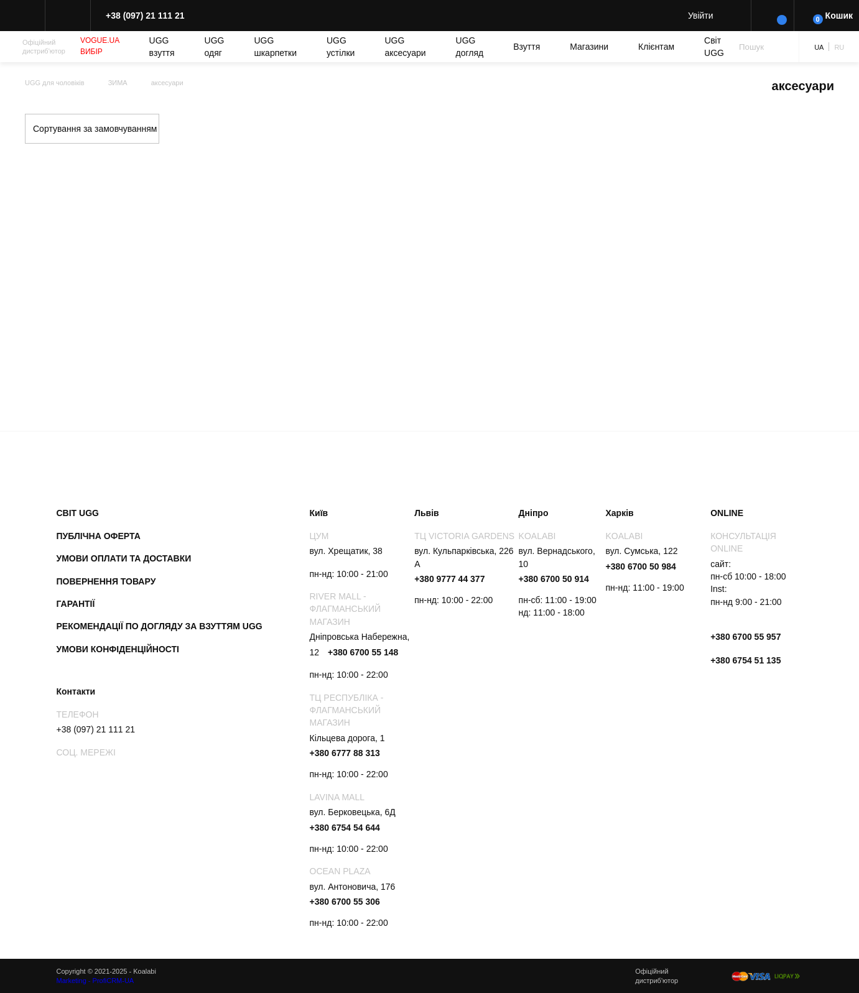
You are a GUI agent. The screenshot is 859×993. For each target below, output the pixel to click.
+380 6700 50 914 (554, 579)
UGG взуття (162, 46)
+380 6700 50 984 (641, 566)
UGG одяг (215, 46)
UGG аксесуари (404, 46)
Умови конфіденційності (118, 649)
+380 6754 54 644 (345, 828)
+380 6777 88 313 (345, 753)
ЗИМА (118, 82)
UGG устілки (341, 46)
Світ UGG (714, 46)
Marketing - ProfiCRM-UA (95, 980)
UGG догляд (470, 46)
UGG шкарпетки (275, 46)
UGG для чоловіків (55, 82)
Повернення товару (106, 581)
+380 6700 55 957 (745, 637)
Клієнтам (656, 47)
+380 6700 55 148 (363, 652)
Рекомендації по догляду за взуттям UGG (159, 626)
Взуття (526, 47)
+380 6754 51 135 (745, 660)
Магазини (589, 47)
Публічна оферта (99, 536)
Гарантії (76, 604)
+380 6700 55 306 (345, 902)
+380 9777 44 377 (449, 579)
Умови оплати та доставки (124, 558)
